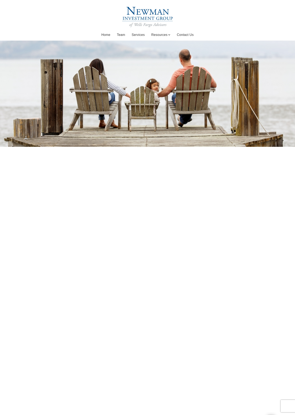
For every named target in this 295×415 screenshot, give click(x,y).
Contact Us (185, 35)
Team (121, 35)
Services (138, 35)
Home (105, 35)
